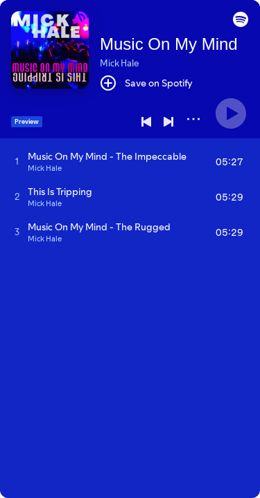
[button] (240, 23)
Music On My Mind (169, 44)
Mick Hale (119, 63)
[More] (193, 119)
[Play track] (17, 161)
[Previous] (146, 121)
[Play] (231, 113)
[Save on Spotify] (146, 83)
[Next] (168, 121)
